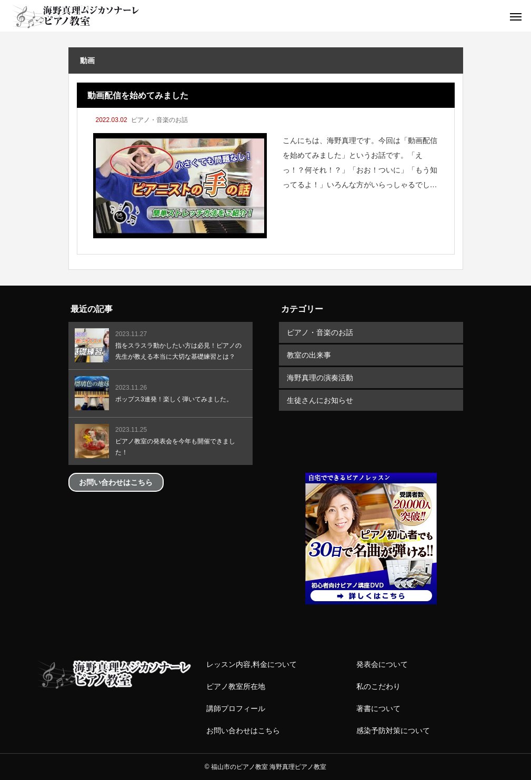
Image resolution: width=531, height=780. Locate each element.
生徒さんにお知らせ (320, 400)
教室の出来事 (309, 355)
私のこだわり (378, 686)
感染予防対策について (393, 730)
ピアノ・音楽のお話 (159, 120)
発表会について (382, 664)
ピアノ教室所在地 (235, 686)
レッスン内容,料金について (251, 664)
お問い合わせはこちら (243, 730)
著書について (378, 708)
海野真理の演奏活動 (320, 377)
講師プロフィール (235, 708)
